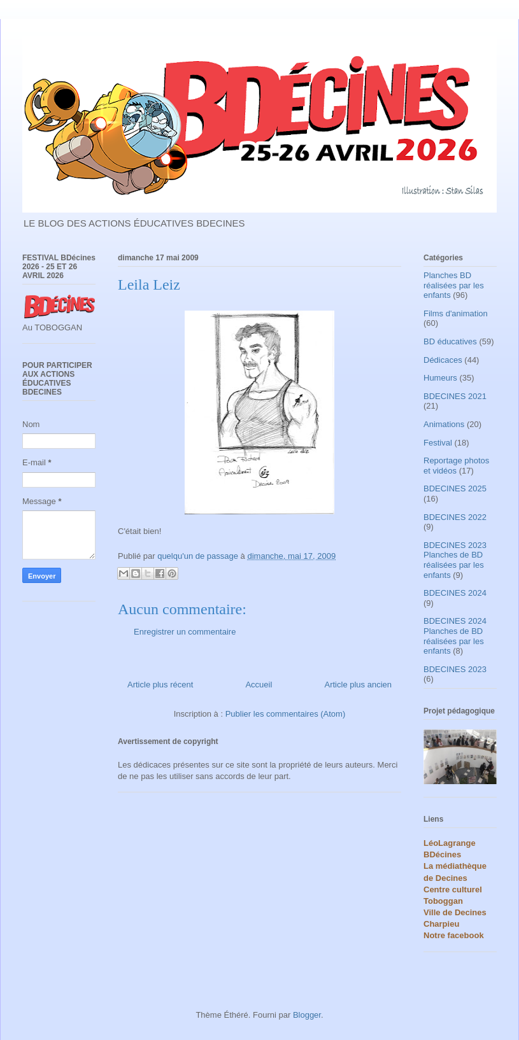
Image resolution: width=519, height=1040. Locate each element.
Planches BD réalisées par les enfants (453, 285)
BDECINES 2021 (455, 396)
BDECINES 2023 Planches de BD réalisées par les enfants (455, 560)
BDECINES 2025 (455, 488)
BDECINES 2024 (455, 593)
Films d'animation (455, 313)
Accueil (258, 684)
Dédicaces (442, 360)
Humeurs (440, 378)
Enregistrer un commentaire (185, 631)
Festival (437, 442)
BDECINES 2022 (455, 517)
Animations (443, 424)
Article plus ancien (358, 684)
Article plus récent (160, 684)
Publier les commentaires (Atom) (285, 714)
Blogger (307, 1015)
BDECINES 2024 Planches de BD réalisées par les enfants (455, 636)
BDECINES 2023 (455, 669)
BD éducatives (450, 341)
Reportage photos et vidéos (456, 465)
